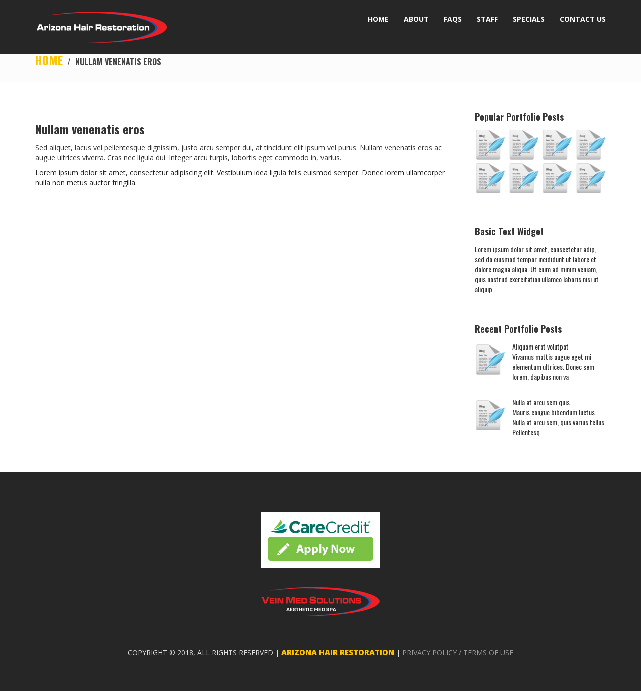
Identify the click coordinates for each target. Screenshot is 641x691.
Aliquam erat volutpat (540, 347)
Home (49, 60)
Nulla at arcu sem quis (541, 403)
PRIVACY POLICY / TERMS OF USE (457, 653)
